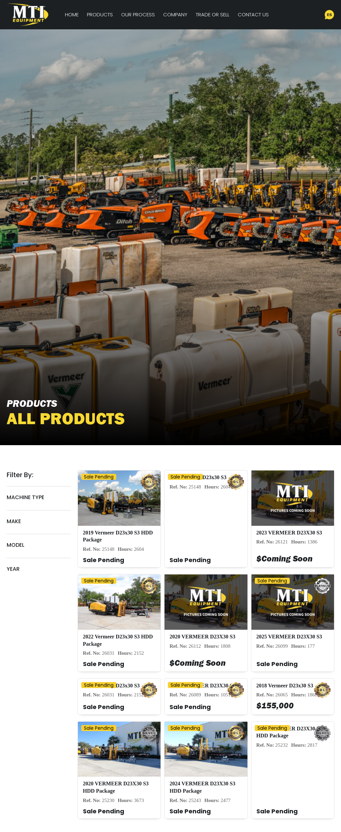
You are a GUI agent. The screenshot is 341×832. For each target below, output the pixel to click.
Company (175, 14)
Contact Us (253, 14)
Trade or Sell (212, 14)
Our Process (138, 14)
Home (72, 14)
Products (100, 14)
